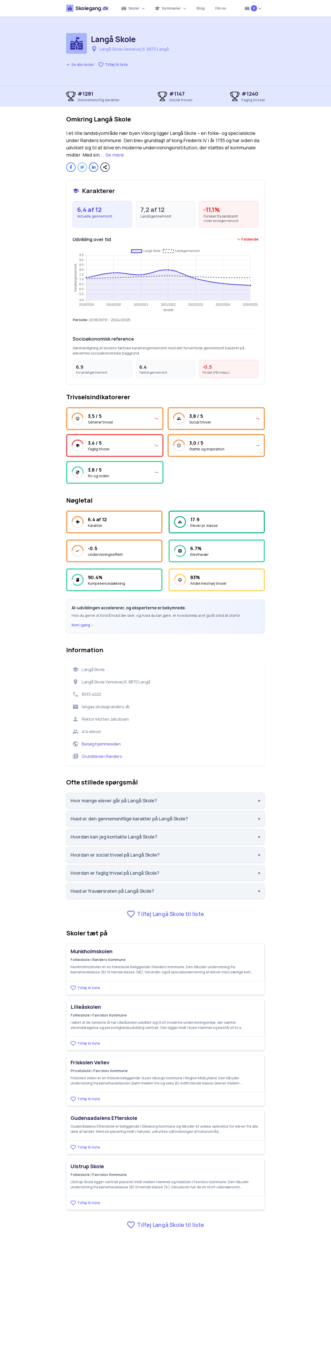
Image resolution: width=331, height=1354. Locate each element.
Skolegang (87, 8)
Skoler (133, 8)
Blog (201, 8)
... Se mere (112, 155)
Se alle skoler (80, 64)
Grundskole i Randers (102, 756)
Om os (220, 8)
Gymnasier (170, 8)
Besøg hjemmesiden (101, 744)
